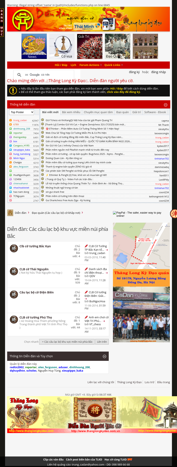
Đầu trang (163, 382)
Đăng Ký (134, 72)
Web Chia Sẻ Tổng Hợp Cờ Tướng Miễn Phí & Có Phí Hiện (76, 132)
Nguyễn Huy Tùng (49, 370)
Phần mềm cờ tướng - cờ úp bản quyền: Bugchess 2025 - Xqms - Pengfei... (85, 153)
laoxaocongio (161, 133)
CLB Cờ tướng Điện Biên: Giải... (95, 294)
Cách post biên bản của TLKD (84, 459)
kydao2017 (163, 145)
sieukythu (163, 129)
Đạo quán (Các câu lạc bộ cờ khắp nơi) (56, 213)
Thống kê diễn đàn (22, 104)
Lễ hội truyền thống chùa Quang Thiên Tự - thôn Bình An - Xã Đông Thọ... (85, 183)
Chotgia (17, 162)
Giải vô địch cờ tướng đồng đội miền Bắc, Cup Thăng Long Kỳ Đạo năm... (84, 137)
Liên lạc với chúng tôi (100, 382)
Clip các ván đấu (53, 459)
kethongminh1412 (159, 196)
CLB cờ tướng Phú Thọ (36, 317)
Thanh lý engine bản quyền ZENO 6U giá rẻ (69, 166)
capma (165, 120)
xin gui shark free (55, 191)
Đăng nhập (158, 72)
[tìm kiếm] (43, 75)
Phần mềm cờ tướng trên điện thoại (65, 196)
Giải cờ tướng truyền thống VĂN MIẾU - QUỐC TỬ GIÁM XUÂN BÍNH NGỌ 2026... (89, 141)
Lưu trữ (149, 382)
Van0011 (164, 175)
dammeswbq (162, 167)
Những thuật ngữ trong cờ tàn (62, 187)
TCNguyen (18, 196)
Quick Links (112, 65)
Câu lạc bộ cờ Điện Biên (37, 292)
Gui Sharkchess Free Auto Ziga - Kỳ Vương (68, 200)
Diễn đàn (21, 213)
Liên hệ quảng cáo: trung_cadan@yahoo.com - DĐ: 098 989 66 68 (88, 464)
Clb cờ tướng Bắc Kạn (35, 246)
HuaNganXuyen (21, 175)
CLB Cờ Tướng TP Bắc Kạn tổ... (95, 248)
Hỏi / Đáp (61, 65)
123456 (17, 179)
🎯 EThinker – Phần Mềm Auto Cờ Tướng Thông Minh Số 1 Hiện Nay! (82, 128)
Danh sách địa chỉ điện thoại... (95, 270)
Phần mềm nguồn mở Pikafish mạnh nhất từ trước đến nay (77, 149)
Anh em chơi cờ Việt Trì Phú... (96, 319)
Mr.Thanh (163, 124)
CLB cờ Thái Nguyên (34, 269)
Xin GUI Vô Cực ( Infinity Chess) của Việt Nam (70, 145)
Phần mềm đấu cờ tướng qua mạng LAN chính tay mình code (78, 162)
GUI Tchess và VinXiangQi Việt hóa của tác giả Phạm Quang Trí (79, 120)
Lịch (73, 65)
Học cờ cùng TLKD (118, 459)
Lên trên (102, 342)
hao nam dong (21, 191)
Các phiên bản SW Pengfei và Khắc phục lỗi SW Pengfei (75, 170)
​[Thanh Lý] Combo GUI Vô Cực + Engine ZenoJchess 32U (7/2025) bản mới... (85, 124)
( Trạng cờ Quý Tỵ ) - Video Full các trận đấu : (69, 179)
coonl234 (164, 192)
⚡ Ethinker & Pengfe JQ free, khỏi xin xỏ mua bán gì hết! (76, 175)
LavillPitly (164, 179)
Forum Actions (89, 65)
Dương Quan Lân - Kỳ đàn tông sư (64, 158)
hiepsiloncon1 (161, 171)
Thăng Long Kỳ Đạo (129, 382)
